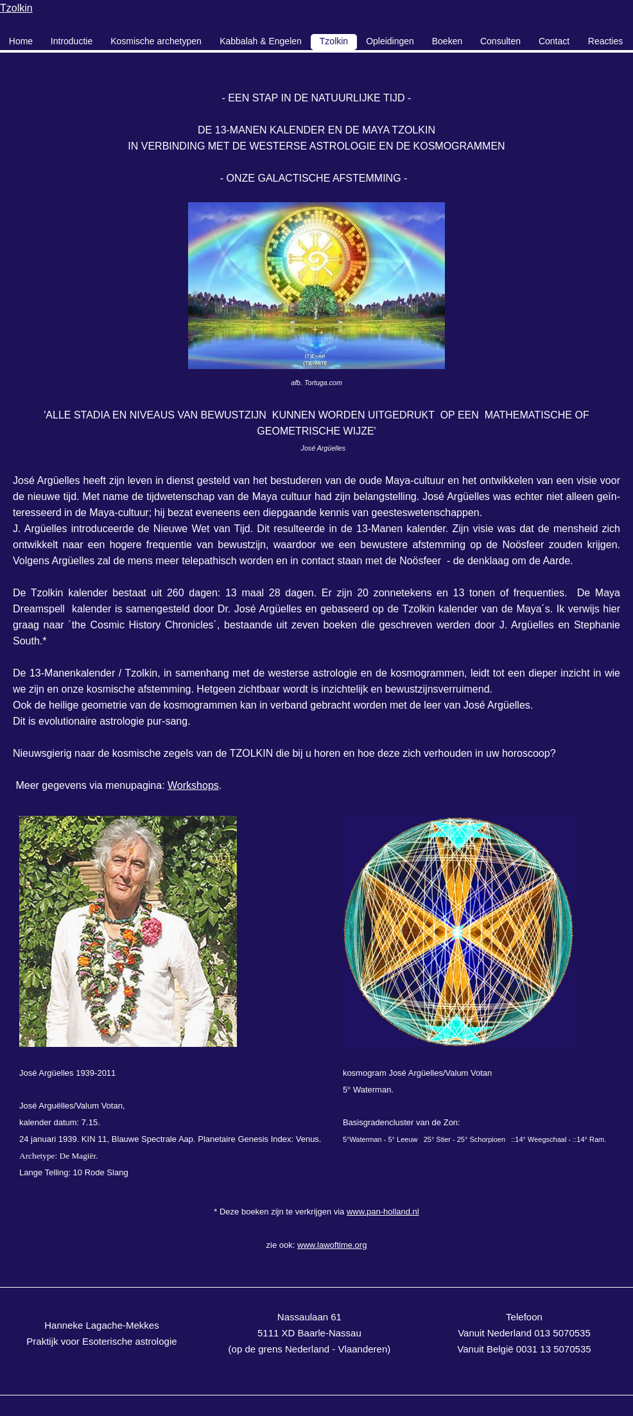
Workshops (193, 785)
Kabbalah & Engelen (261, 41)
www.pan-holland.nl (383, 1211)
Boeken (447, 41)
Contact (554, 41)
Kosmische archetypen (156, 41)
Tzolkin (16, 8)
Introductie (71, 41)
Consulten (500, 41)
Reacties (605, 41)
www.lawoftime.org (332, 1245)
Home (21, 41)
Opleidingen (390, 41)
